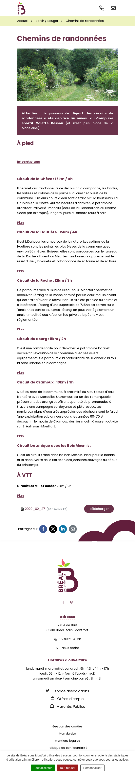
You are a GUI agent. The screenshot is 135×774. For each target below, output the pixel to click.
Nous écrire (67, 648)
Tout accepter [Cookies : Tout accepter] (43, 767)
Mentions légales (67, 740)
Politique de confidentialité (67, 748)
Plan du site (67, 733)
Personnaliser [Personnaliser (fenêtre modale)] (92, 767)
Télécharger (99, 509)
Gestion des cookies (67, 726)
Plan (20, 222)
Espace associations (71, 691)
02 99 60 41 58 (67, 639)
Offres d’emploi (71, 698)
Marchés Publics (71, 706)
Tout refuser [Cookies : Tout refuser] (67, 767)
